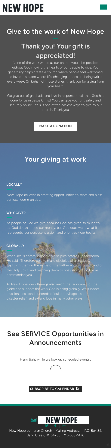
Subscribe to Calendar (55, 389)
